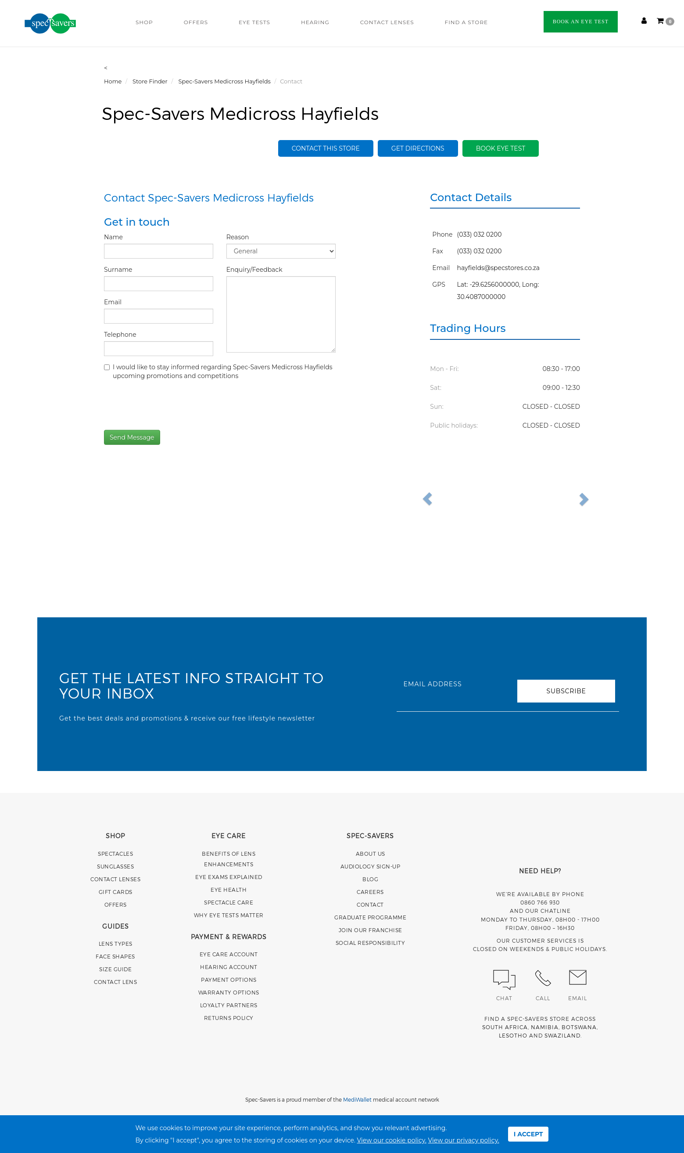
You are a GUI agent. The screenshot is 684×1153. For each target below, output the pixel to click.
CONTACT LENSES (387, 22)
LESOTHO (513, 1035)
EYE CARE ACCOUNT (229, 954)
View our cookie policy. (391, 1140)
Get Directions (417, 148)
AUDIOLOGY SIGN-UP (370, 866)
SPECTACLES (115, 853)
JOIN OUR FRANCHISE (370, 930)
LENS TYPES (116, 943)
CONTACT (370, 904)
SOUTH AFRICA (505, 1027)
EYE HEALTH (229, 889)
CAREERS (370, 892)
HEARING (315, 22)
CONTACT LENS (115, 982)
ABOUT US (370, 853)
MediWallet (357, 1099)
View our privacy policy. (463, 1140)
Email (113, 302)
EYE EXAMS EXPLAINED (228, 877)
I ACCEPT (528, 1134)
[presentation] (170, 404)
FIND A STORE (466, 22)
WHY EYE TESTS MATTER (229, 915)
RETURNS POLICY (229, 1018)
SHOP (144, 22)
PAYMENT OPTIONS (229, 979)
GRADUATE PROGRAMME (370, 917)
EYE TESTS (254, 22)
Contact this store (326, 148)
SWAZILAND (562, 1035)
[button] (447, 499)
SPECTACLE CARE (228, 902)
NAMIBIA (545, 1027)
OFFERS (196, 22)
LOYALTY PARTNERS (229, 1005)
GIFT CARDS (116, 892)
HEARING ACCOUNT (229, 967)
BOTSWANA (579, 1027)
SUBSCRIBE (566, 691)
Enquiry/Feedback (255, 270)
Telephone (121, 335)
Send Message (132, 437)
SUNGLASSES (115, 866)
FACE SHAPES (115, 956)
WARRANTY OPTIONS (228, 992)
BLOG (370, 879)
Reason (238, 237)
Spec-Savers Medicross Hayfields (240, 112)
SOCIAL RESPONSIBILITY (370, 943)
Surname (119, 270)
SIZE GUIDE (115, 969)
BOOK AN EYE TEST (581, 21)
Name (114, 237)
